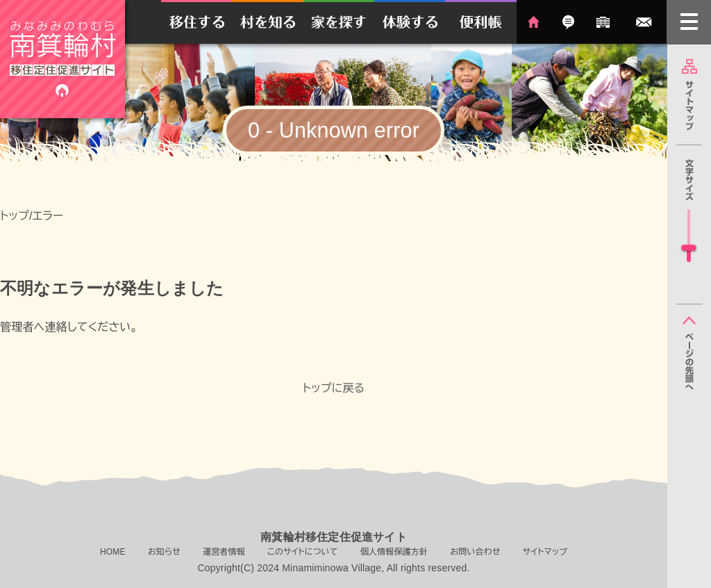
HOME (534, 22)
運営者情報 (603, 22)
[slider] (688, 248)
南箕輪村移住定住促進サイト (62, 59)
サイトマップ (689, 94)
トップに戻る (334, 388)
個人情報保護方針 (394, 552)
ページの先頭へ (689, 353)
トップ (14, 216)
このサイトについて (302, 552)
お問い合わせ (644, 22)
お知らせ (568, 22)
